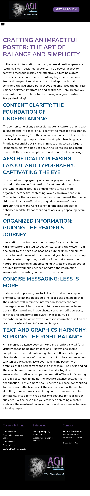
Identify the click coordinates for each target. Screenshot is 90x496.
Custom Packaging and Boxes (13, 436)
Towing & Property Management (41, 433)
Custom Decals (10, 441)
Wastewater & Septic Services (43, 439)
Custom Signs (9, 445)
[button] (45, 25)
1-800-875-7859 (70, 442)
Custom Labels (9, 431)
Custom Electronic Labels (14, 449)
